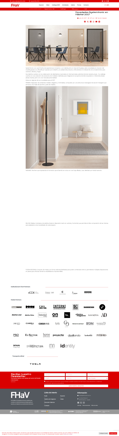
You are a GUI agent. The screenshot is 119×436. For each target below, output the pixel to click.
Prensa (79, 5)
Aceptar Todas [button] (113, 433)
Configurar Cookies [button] (104, 433)
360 (75, 9)
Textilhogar (63, 9)
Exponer (41, 5)
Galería (73, 5)
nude (85, 9)
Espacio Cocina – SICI (49, 9)
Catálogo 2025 (56, 5)
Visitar (47, 5)
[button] (85, 21)
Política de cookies (67, 434)
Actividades (65, 5)
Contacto (86, 5)
